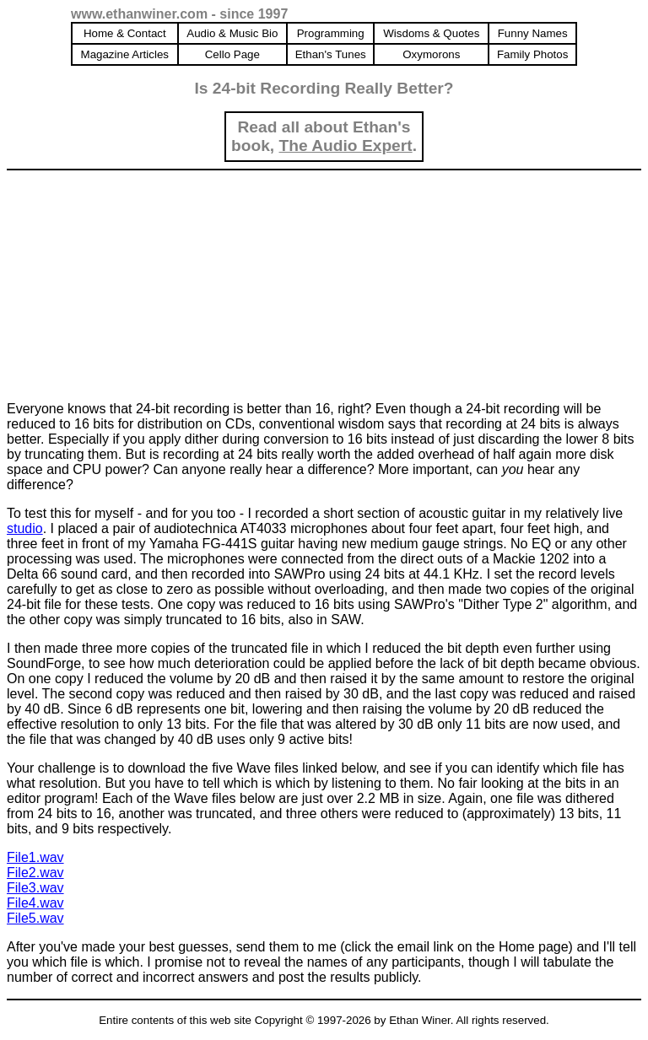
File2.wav (35, 872)
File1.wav (35, 857)
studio (25, 528)
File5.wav (35, 918)
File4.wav (35, 903)
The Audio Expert (346, 145)
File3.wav (35, 888)
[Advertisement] (133, 282)
